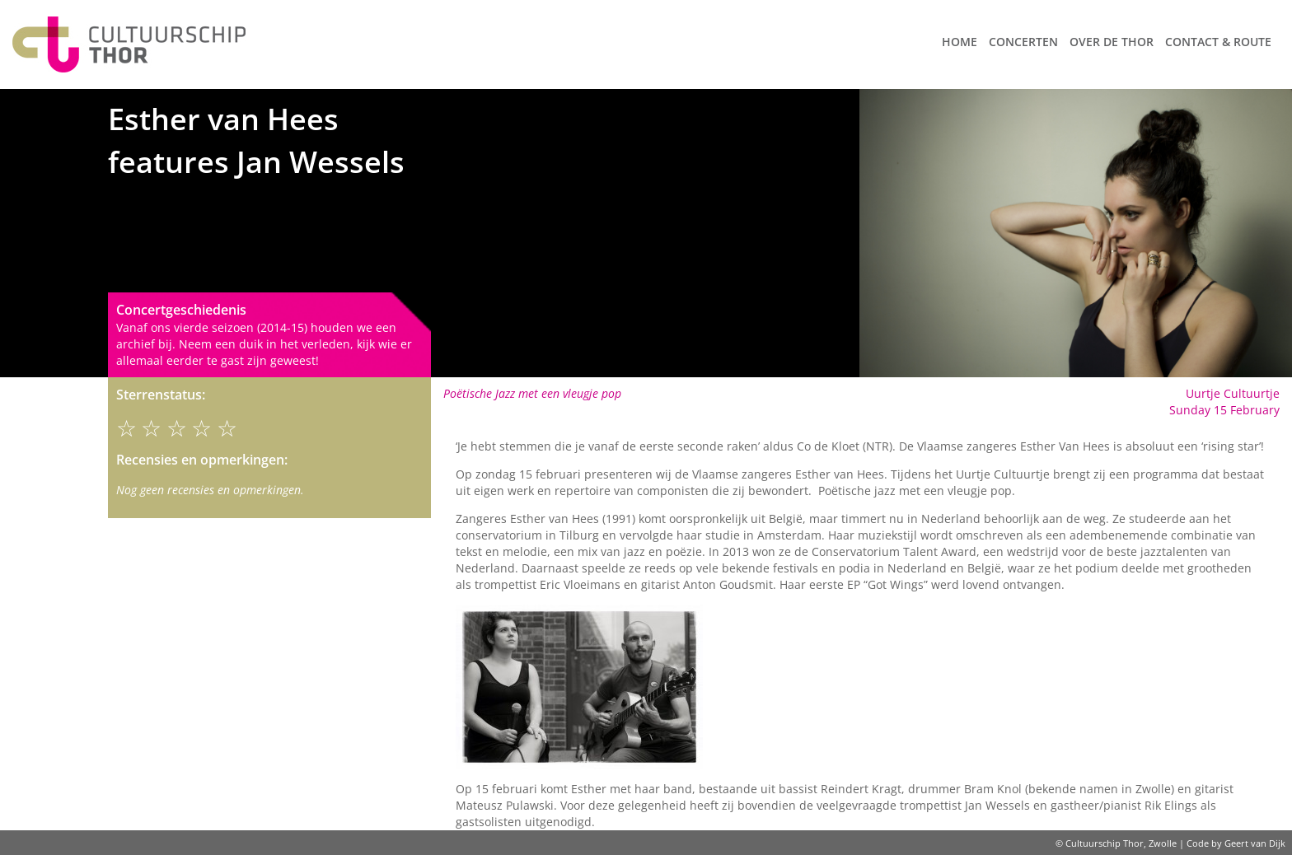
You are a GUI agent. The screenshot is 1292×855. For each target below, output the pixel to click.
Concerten (1023, 41)
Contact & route (1218, 41)
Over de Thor (1112, 41)
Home (959, 41)
